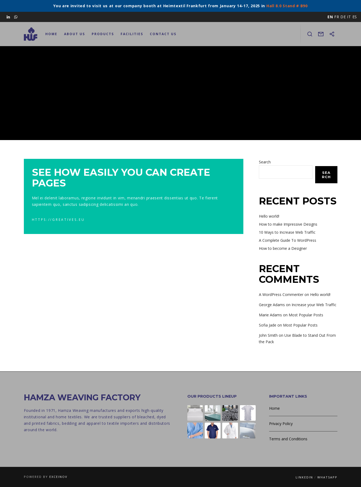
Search (265, 161)
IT (349, 16)
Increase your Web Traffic (314, 304)
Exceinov (58, 477)
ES (354, 16)
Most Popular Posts (306, 314)
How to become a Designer (283, 248)
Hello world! (269, 216)
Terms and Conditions (288, 438)
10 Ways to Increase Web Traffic (287, 232)
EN (330, 16)
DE (343, 16)
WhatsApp (327, 477)
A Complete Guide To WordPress (287, 240)
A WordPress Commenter (281, 294)
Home (274, 408)
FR (336, 16)
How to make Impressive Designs (288, 224)
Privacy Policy (281, 423)
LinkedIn (304, 477)
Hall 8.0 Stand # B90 (287, 5)
